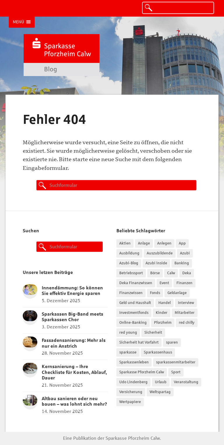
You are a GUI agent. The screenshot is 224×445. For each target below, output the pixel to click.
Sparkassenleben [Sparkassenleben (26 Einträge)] (134, 362)
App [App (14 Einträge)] (182, 243)
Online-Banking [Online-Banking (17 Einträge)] (133, 323)
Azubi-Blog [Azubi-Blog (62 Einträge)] (128, 263)
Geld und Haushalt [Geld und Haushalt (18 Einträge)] (135, 303)
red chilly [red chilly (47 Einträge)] (187, 323)
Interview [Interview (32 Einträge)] (186, 303)
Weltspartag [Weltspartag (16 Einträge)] (160, 392)
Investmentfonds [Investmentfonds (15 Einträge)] (133, 313)
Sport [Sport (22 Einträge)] (176, 372)
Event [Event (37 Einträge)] (164, 283)
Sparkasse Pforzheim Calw (133, 438)
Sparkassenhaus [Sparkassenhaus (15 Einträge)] (158, 352)
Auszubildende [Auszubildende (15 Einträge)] (160, 253)
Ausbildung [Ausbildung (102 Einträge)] (129, 253)
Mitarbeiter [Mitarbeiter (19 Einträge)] (185, 313)
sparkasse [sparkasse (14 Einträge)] (127, 352)
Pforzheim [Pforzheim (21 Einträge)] (163, 323)
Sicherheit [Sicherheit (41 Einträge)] (153, 332)
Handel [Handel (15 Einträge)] (164, 303)
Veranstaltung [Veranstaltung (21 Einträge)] (186, 382)
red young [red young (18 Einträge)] (128, 332)
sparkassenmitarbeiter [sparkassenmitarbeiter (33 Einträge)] (175, 362)
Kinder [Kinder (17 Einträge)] (161, 313)
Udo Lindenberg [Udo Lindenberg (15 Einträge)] (133, 382)
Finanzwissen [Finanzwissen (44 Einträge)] (131, 293)
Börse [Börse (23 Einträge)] (155, 273)
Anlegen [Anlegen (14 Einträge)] (164, 243)
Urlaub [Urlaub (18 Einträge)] (161, 382)
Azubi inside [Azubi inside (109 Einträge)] (156, 263)
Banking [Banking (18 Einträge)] (181, 263)
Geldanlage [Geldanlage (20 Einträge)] (177, 293)
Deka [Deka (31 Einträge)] (186, 273)
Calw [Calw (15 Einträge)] (171, 273)
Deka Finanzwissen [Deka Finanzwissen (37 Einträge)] (135, 283)
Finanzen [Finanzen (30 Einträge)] (184, 283)
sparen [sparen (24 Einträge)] (172, 342)
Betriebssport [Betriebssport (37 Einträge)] (131, 273)
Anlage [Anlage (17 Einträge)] (144, 243)
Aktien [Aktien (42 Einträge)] (125, 243)
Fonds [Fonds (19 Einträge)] (155, 293)
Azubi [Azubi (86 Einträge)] (185, 253)
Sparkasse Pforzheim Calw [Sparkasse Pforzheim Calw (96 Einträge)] (141, 372)
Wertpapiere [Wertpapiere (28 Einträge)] (130, 402)
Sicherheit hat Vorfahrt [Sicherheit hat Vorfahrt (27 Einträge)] (139, 342)
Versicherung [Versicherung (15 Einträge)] (130, 392)
